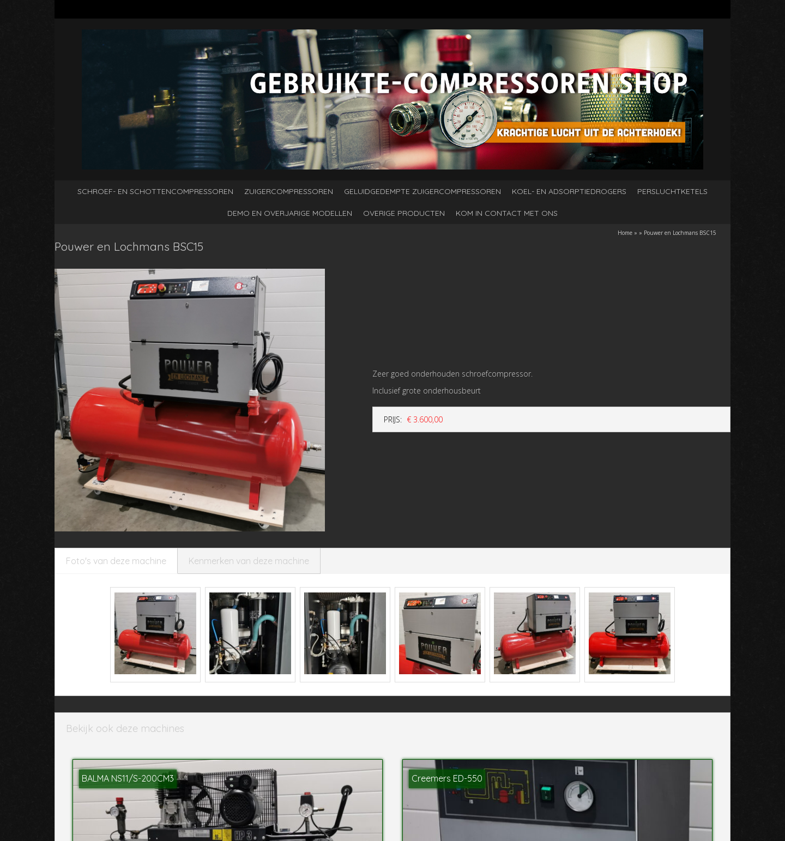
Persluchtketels (672, 191)
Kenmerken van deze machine (249, 560)
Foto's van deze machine (116, 560)
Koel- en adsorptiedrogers (569, 191)
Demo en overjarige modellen (289, 213)
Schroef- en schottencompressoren (155, 191)
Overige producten (404, 213)
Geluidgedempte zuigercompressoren (422, 191)
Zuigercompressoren (288, 191)
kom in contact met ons (507, 213)
